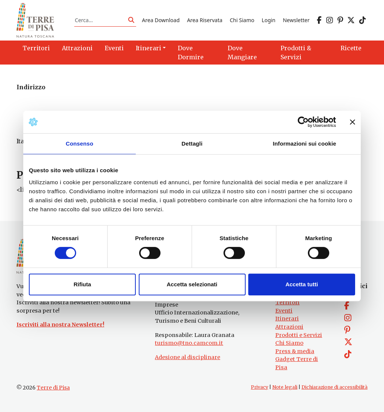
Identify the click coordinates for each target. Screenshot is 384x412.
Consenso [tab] (79, 143)
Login (269, 20)
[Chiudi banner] (352, 122)
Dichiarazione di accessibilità (335, 387)
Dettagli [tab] (192, 143)
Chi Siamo (242, 20)
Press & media (294, 351)
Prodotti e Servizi (298, 335)
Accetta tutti (301, 284)
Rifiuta (82, 284)
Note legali (284, 387)
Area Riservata (204, 20)
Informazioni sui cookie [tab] (304, 143)
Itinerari (287, 318)
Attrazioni (289, 326)
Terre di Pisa (53, 387)
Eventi (283, 310)
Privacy (259, 387)
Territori (287, 302)
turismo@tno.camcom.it (189, 343)
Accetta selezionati (191, 284)
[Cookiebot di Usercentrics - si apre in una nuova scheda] (303, 122)
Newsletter (296, 20)
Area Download (161, 20)
